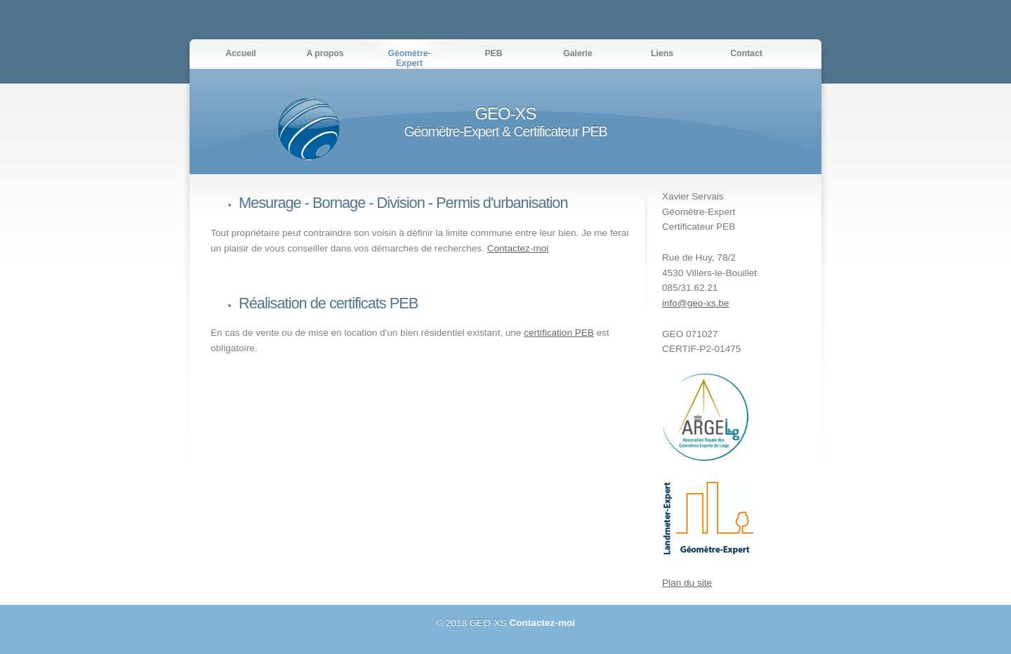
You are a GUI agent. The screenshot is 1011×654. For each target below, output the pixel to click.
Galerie (578, 53)
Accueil (240, 53)
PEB (493, 53)
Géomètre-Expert (409, 58)
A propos (324, 53)
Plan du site (687, 582)
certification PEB (559, 332)
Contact (746, 53)
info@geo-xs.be (695, 303)
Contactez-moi (518, 248)
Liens (662, 53)
